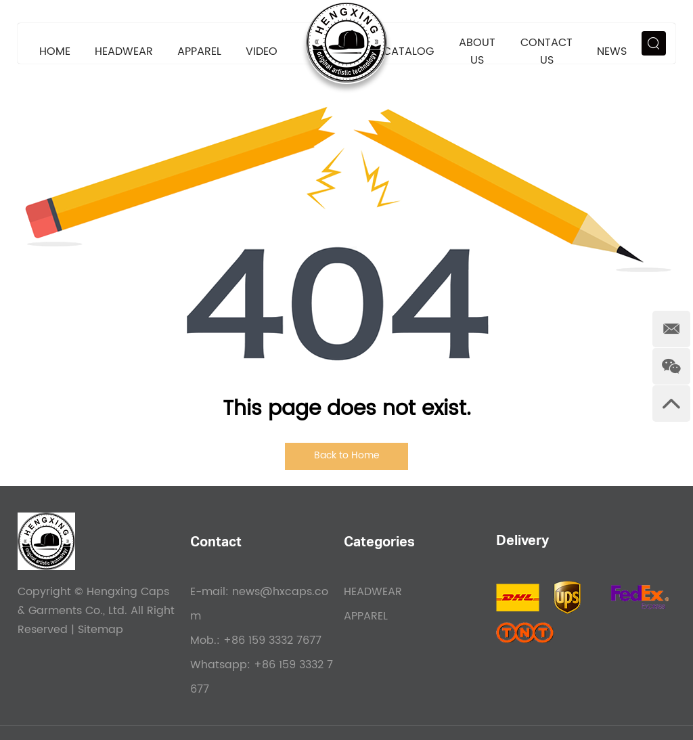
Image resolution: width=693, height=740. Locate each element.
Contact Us (546, 51)
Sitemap (100, 629)
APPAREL (199, 51)
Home (54, 51)
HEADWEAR (124, 51)
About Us (477, 51)
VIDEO (261, 51)
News (612, 51)
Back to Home (347, 455)
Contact (216, 543)
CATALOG (408, 51)
